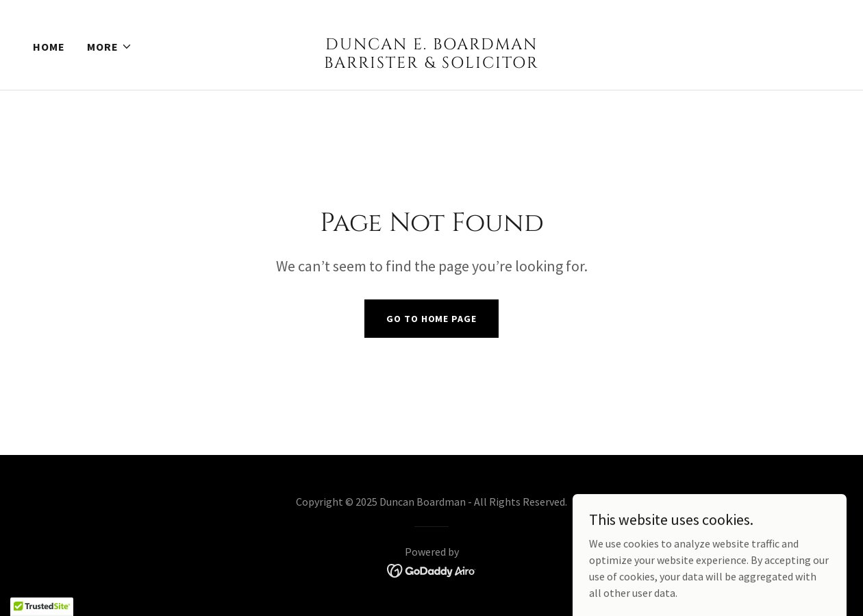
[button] (109, 46)
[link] (431, 64)
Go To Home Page (431, 318)
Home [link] (49, 46)
